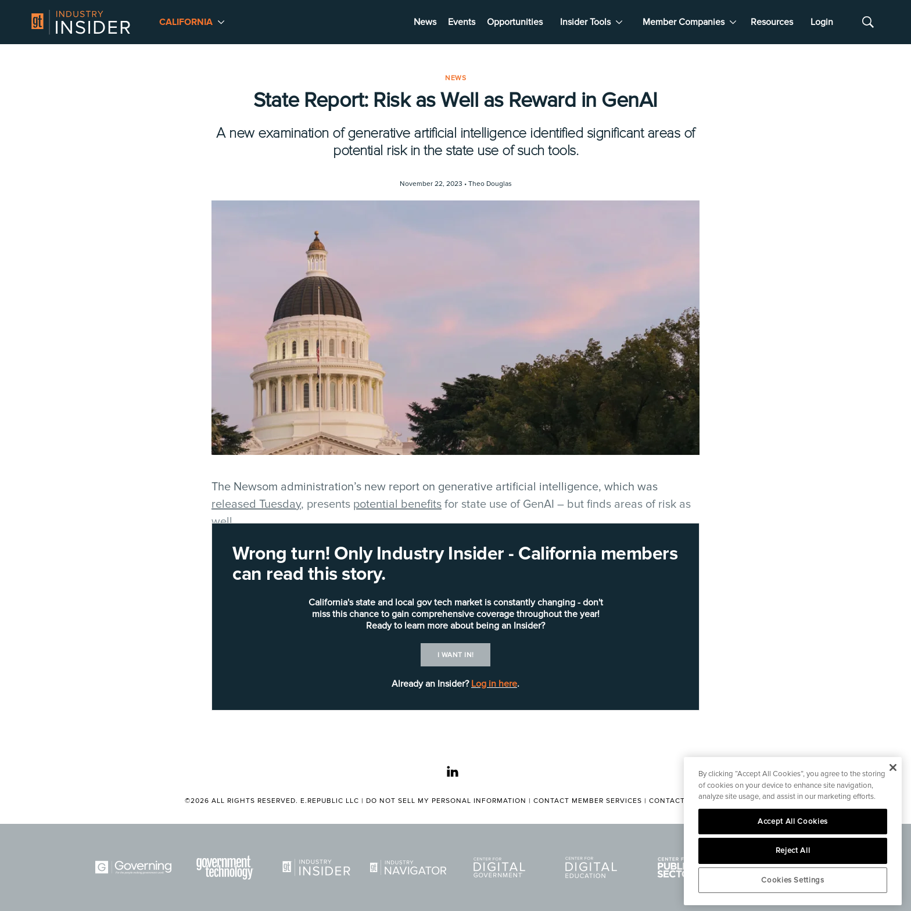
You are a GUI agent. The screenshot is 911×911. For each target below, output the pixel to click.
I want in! (455, 655)
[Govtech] (227, 867)
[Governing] (135, 867)
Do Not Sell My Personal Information (446, 801)
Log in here (494, 684)
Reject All (793, 850)
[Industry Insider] (318, 867)
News (425, 22)
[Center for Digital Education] (593, 867)
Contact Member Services (587, 801)
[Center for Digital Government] (501, 867)
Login (821, 22)
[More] (221, 22)
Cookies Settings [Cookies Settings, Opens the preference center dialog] (792, 880)
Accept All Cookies (793, 821)
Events (461, 22)
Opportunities (515, 22)
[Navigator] (410, 867)
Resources (772, 22)
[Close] (892, 767)
